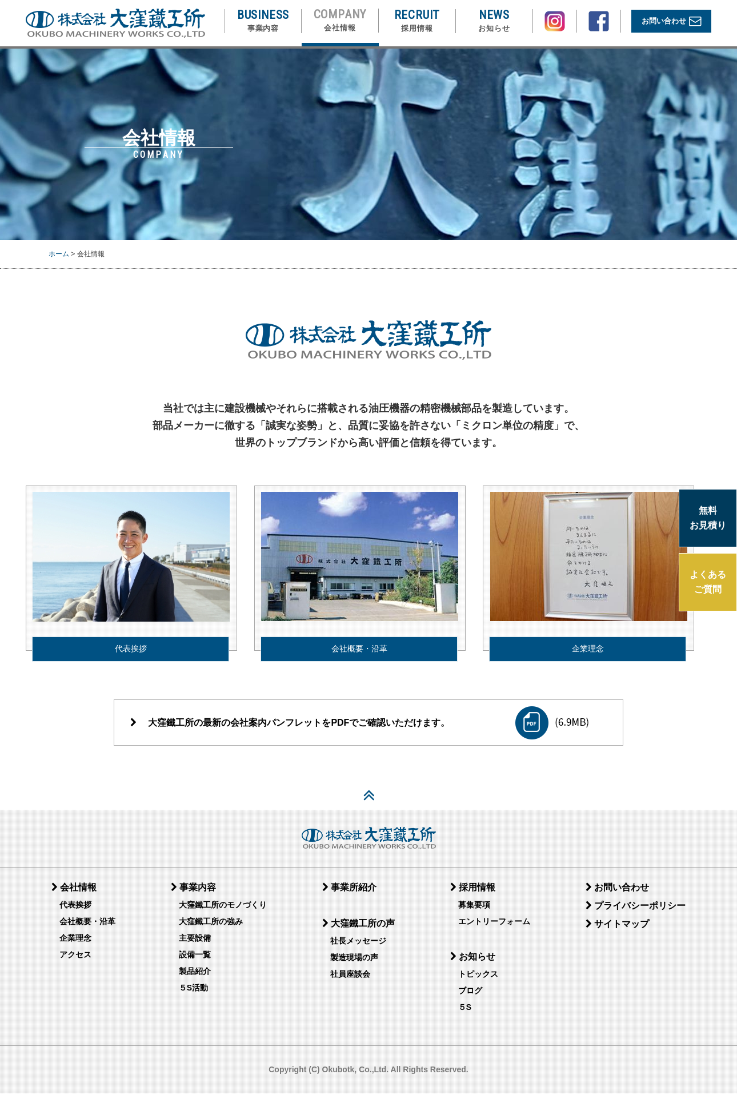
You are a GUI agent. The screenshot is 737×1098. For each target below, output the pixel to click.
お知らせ (472, 961)
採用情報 (472, 892)
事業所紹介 (349, 892)
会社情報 (74, 892)
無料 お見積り (708, 518)
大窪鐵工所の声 (358, 928)
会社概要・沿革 (359, 644)
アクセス (75, 959)
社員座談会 (350, 979)
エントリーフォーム (494, 926)
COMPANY (340, 20)
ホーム (59, 254)
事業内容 (193, 892)
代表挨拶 (131, 644)
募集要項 (474, 909)
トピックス (478, 979)
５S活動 (193, 992)
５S (464, 1012)
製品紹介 (195, 976)
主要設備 (195, 943)
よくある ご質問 (708, 582)
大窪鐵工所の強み (211, 926)
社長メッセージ (358, 945)
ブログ (470, 995)
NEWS (494, 21)
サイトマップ (617, 929)
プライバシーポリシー (636, 911)
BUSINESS (263, 21)
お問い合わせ (672, 21)
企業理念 (588, 644)
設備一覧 (195, 959)
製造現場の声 (354, 962)
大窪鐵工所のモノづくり (223, 909)
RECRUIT (417, 21)
